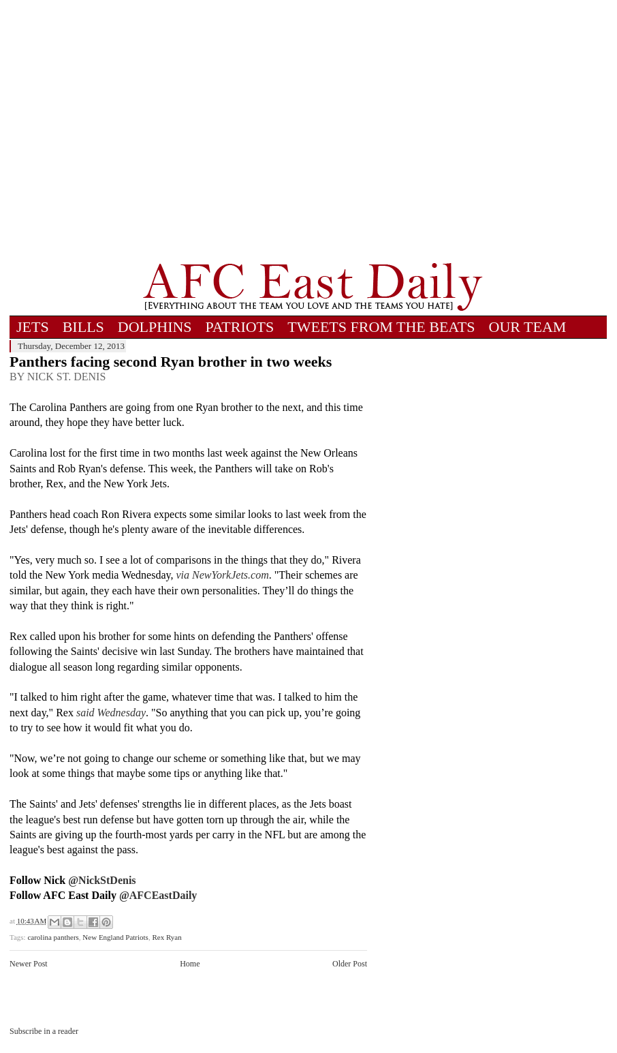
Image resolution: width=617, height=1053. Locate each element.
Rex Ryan (166, 937)
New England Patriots (115, 937)
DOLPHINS (155, 326)
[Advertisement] (127, 131)
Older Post (349, 963)
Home (190, 963)
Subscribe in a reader (44, 1031)
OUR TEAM (528, 326)
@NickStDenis (102, 880)
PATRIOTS (240, 326)
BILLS (83, 326)
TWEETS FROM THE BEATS (381, 326)
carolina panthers (52, 937)
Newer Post (29, 963)
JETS (32, 326)
